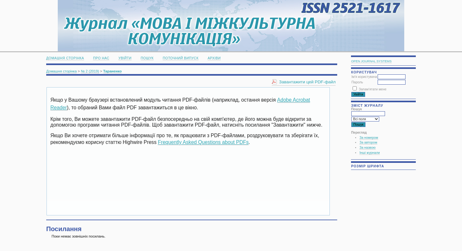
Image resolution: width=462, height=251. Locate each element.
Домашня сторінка (65, 58)
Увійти (125, 58)
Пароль (357, 82)
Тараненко (112, 71)
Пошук (147, 58)
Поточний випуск (180, 58)
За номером (368, 137)
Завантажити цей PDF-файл (307, 81)
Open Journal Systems (371, 61)
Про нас (101, 58)
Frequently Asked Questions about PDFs (203, 142)
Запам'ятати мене (372, 89)
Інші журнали (369, 153)
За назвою (367, 147)
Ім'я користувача (364, 77)
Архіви (214, 58)
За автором (368, 142)
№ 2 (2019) (90, 71)
